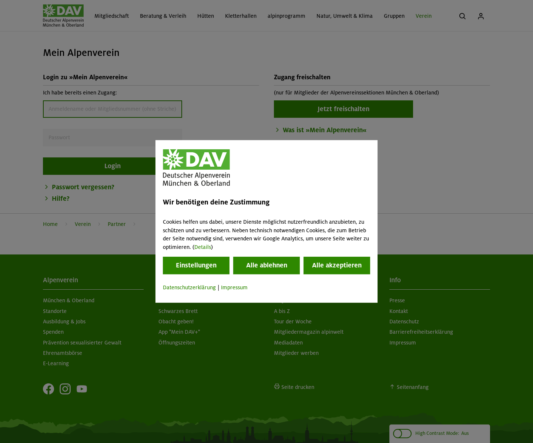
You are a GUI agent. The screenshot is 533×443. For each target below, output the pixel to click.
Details (202, 247)
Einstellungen (196, 265)
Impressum (234, 287)
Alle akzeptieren (337, 265)
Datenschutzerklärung (189, 287)
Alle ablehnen (266, 265)
